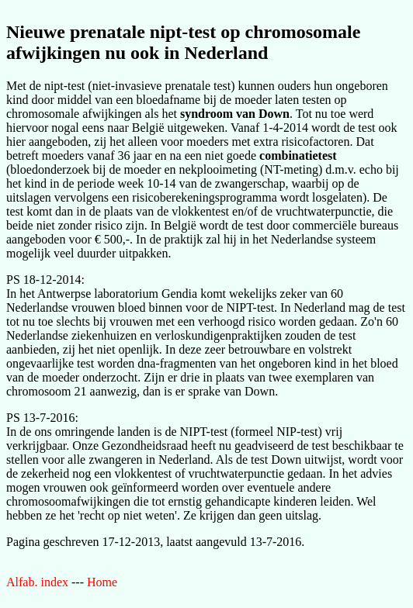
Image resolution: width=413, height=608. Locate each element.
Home (102, 582)
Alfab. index (37, 582)
